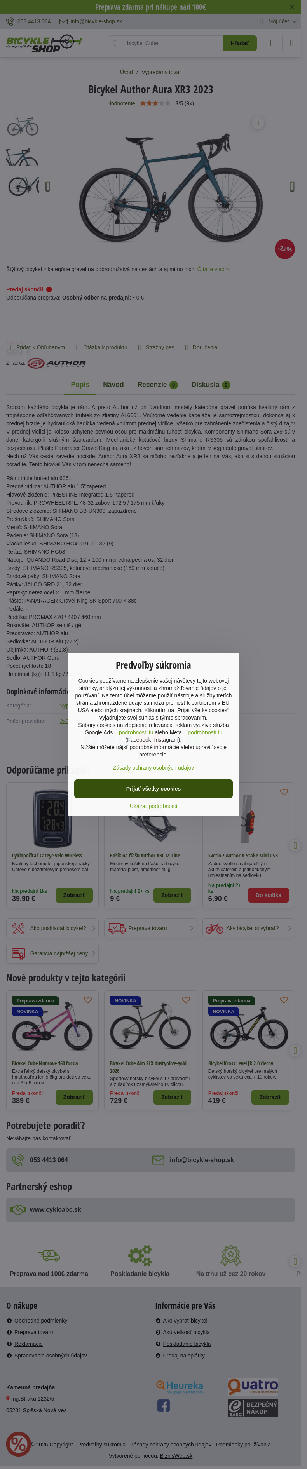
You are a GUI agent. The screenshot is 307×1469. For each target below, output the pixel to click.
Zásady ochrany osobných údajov (153, 768)
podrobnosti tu (136, 732)
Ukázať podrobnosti (153, 806)
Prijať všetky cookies (153, 789)
